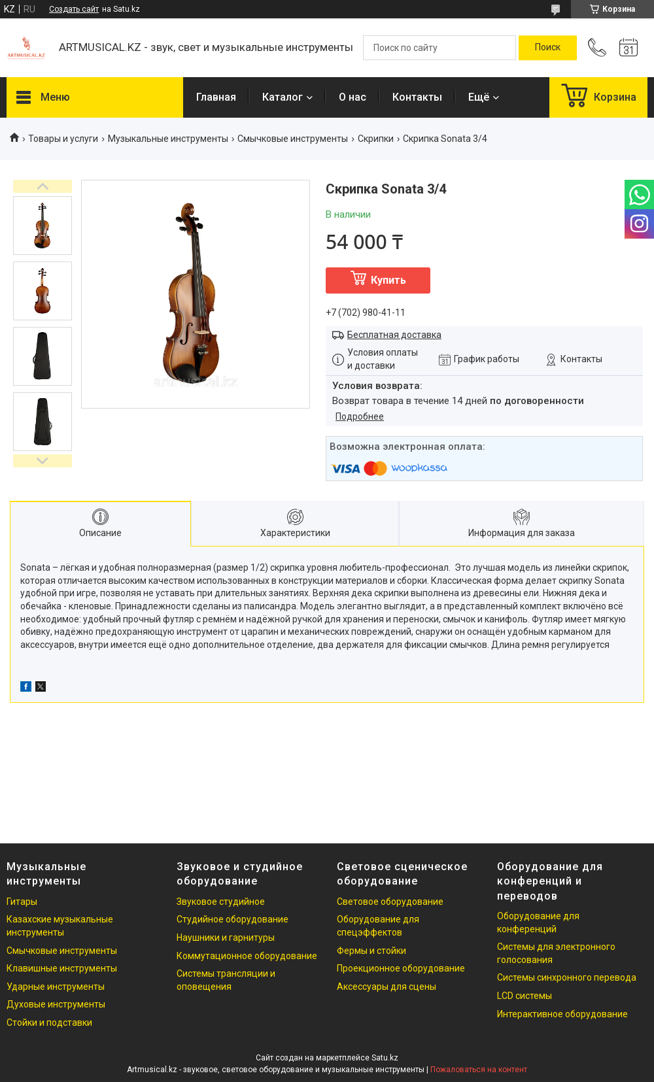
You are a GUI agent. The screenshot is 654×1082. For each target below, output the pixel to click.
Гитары (22, 901)
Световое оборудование (390, 901)
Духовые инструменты (56, 1004)
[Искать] (548, 47)
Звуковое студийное (221, 901)
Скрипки (376, 138)
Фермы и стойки (371, 950)
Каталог (282, 97)
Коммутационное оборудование (247, 956)
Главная (216, 97)
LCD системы (524, 995)
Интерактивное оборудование (562, 1014)
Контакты (417, 97)
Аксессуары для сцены (386, 986)
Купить (388, 280)
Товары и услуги (63, 138)
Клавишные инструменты (62, 968)
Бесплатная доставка (394, 335)
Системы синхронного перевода (566, 977)
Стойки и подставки (49, 1022)
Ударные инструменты (56, 986)
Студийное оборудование (232, 919)
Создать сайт (74, 9)
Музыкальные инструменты (168, 138)
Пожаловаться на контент (478, 1069)
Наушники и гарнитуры (226, 937)
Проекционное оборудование (401, 968)
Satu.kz (384, 1057)
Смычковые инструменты (292, 138)
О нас (352, 97)
